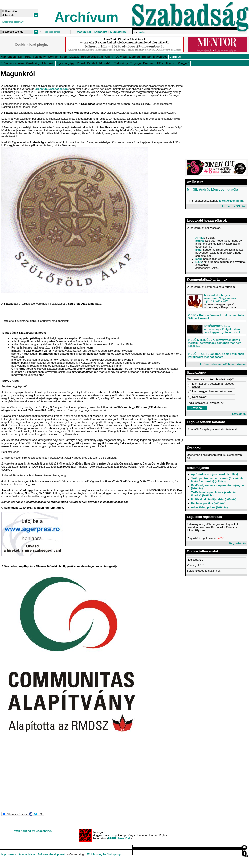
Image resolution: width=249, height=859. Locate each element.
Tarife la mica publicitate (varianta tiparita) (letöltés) (213, 494)
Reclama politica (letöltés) (208, 503)
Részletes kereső (51, 32)
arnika (199, 240)
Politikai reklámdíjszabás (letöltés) (213, 499)
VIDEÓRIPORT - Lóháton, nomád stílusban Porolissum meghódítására (216, 355)
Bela (198, 249)
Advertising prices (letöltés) (209, 507)
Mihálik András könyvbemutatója (212, 189)
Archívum (86, 17)
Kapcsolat (100, 31)
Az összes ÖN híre (233, 206)
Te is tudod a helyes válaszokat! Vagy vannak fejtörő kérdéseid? (220, 298)
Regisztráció (237, 543)
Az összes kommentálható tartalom (222, 364)
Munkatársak (118, 31)
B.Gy (198, 261)
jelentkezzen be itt (231, 200)
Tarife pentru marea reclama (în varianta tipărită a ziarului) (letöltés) (217, 480)
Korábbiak (239, 413)
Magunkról (84, 31)
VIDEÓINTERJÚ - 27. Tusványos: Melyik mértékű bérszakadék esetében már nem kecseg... (214, 342)
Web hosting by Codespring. (33, 830)
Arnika (199, 237)
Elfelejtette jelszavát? (13, 22)
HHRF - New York (119, 838)
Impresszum (8, 854)
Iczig (198, 258)
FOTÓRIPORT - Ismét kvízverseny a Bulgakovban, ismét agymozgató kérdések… (223, 329)
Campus (175, 56)
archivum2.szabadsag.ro (51, 88)
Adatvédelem (27, 854)
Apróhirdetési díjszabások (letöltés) (214, 474)
